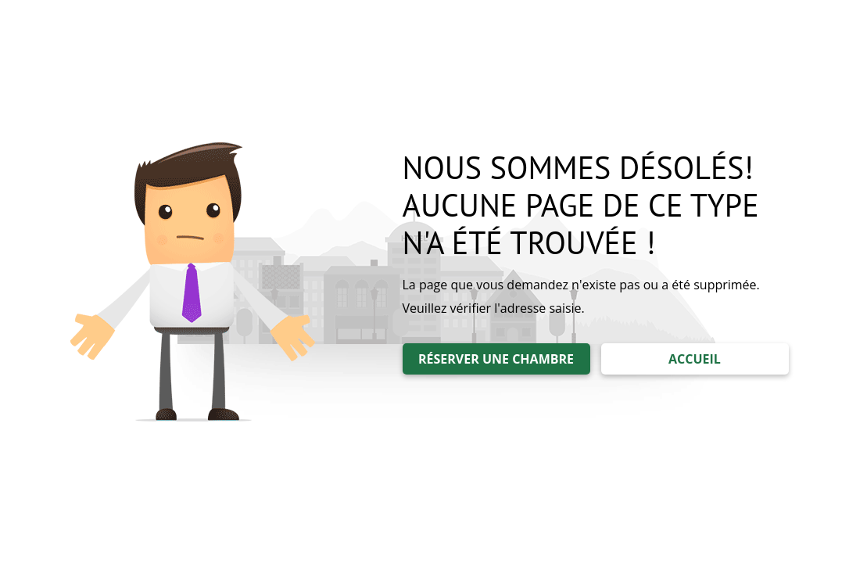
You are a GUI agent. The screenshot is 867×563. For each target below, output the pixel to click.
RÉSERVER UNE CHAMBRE (496, 359)
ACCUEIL (694, 359)
